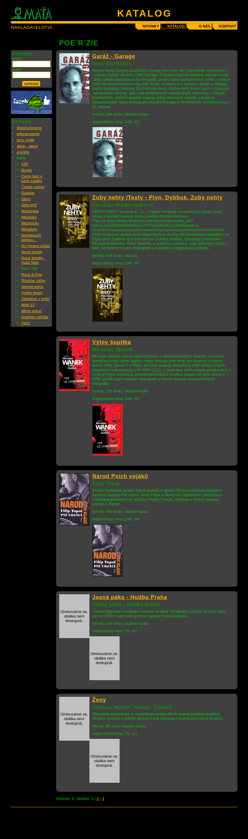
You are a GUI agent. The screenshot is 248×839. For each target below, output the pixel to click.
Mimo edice (31, 311)
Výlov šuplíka (111, 342)
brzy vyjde (26, 140)
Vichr (25, 323)
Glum (26, 199)
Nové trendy (32, 252)
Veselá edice (32, 286)
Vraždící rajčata (35, 317)
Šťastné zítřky (33, 280)
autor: (17, 69)
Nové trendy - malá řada (33, 260)
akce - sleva (27, 146)
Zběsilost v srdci (35, 299)
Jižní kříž (29, 205)
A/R (24, 164)
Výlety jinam (32, 292)
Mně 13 (27, 305)
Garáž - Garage (113, 56)
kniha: (17, 58)
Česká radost (33, 187)
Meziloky (29, 217)
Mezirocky (30, 223)
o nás (204, 26)
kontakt (227, 26)
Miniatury (29, 229)
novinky (151, 26)
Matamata (30, 211)
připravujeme (28, 134)
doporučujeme (29, 128)
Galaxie (28, 193)
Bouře (26, 170)
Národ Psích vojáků (120, 476)
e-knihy (23, 152)
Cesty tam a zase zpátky (31, 178)
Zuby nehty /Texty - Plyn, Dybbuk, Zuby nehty (157, 198)
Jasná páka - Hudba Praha (129, 597)
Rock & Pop (31, 274)
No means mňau (35, 246)
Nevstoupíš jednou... (31, 237)
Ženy (99, 700)
